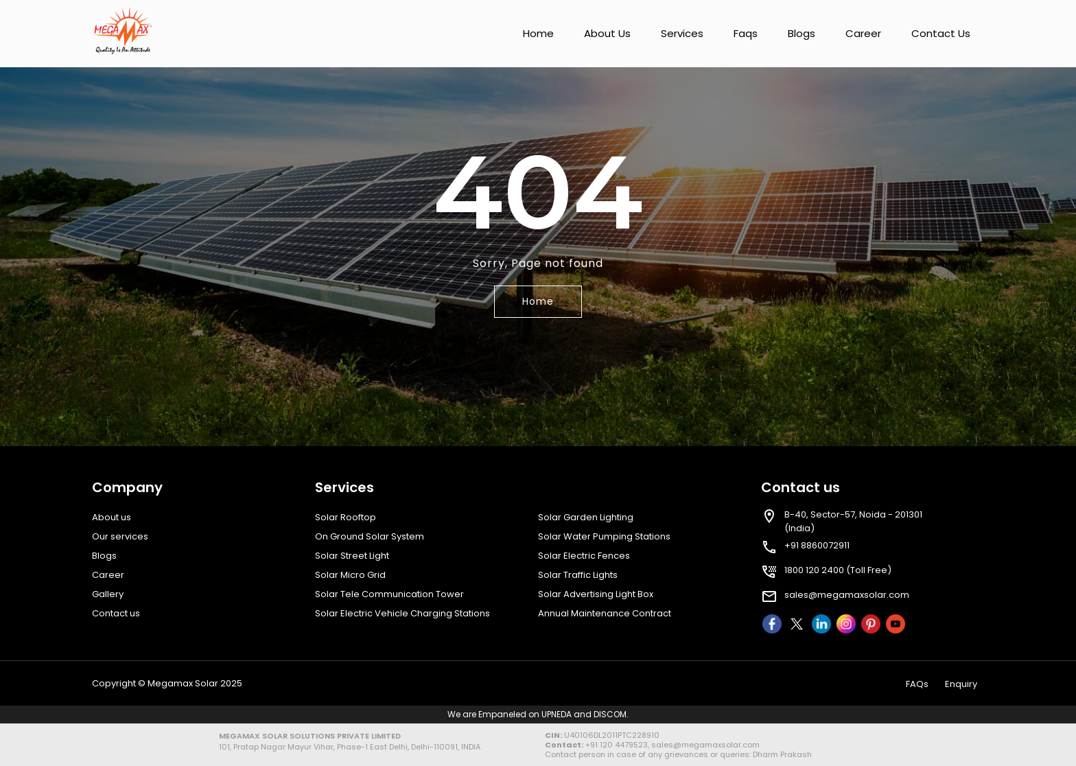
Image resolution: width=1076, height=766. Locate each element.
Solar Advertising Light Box (595, 594)
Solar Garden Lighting (585, 517)
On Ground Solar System (369, 536)
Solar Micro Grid (350, 574)
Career (863, 33)
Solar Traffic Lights (578, 574)
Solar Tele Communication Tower (389, 594)
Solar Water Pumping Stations (604, 536)
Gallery (108, 594)
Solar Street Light (352, 555)
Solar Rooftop (345, 517)
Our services (120, 536)
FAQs (917, 683)
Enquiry (961, 683)
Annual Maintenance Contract (604, 613)
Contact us (940, 33)
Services (682, 33)
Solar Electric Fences (584, 555)
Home (538, 33)
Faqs (746, 33)
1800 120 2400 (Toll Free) (837, 570)
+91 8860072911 (817, 545)
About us (607, 33)
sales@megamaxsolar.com (846, 594)
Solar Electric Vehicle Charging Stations (402, 613)
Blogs (801, 33)
